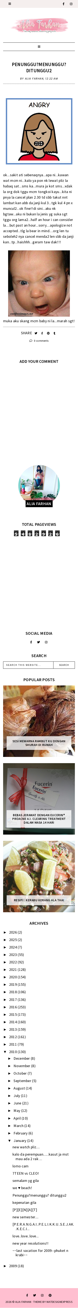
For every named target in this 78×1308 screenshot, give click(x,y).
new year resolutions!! (30, 1243)
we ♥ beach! (22, 1187)
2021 (13, 969)
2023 (13, 954)
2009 (13, 1265)
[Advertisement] (39, 583)
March (19, 1125)
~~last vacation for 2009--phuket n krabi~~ (40, 1252)
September (23, 1080)
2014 (13, 1022)
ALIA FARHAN (23, 1302)
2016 (13, 1007)
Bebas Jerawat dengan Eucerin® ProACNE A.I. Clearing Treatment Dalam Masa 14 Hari (39, 818)
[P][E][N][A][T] (24, 1209)
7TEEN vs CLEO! (25, 1173)
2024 (13, 947)
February (21, 1133)
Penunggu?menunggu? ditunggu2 (39, 67)
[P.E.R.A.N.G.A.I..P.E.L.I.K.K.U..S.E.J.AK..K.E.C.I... (43, 1226)
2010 (13, 1051)
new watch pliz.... (26, 1147)
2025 (13, 939)
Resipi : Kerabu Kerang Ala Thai (39, 900)
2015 (13, 1014)
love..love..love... (25, 1236)
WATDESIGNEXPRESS (59, 1302)
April (18, 1118)
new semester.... (25, 1217)
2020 (13, 977)
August (20, 1088)
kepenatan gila (24, 1202)
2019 (13, 984)
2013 (13, 1029)
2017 (13, 999)
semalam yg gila (25, 1180)
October (20, 1073)
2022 (13, 962)
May (17, 1110)
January (20, 1140)
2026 (13, 932)
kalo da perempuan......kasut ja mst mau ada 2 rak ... (40, 1156)
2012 (13, 1036)
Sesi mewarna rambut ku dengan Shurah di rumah (38, 743)
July (17, 1095)
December (22, 1058)
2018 (13, 991)
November (22, 1065)
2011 (13, 1044)
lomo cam (20, 1166)
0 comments (39, 341)
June (18, 1103)
